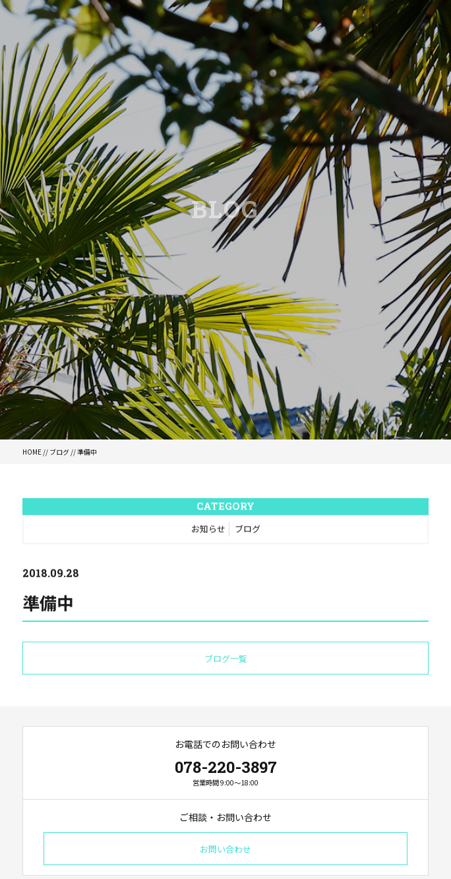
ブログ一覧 (225, 659)
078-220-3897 (226, 767)
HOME (32, 452)
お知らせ (208, 529)
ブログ (59, 452)
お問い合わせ (225, 849)
